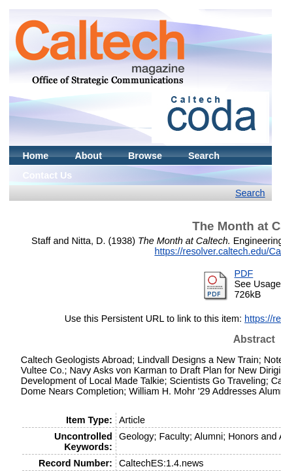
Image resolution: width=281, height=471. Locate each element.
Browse (145, 155)
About (88, 155)
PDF (244, 273)
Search (204, 155)
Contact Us (47, 175)
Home (35, 155)
